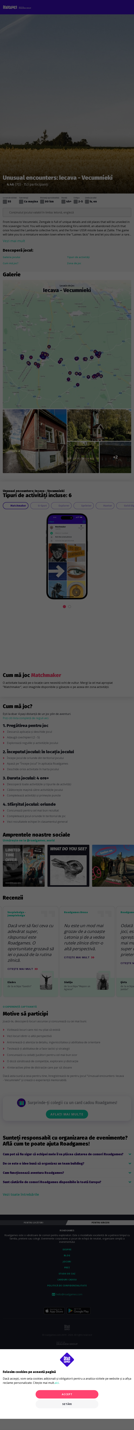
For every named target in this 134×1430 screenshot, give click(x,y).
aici (57, 1383)
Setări (67, 1404)
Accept (67, 1394)
